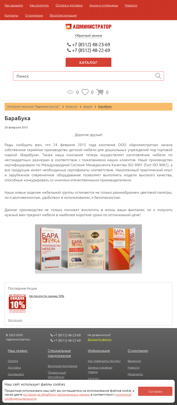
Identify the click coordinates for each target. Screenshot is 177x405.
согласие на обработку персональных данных (56, 394)
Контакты (11, 15)
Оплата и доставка (69, 5)
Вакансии (134, 361)
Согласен (155, 391)
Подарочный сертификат (57, 374)
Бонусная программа (62, 366)
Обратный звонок (88, 35)
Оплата (13, 361)
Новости (131, 5)
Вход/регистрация (63, 15)
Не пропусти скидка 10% (46, 296)
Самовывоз (16, 374)
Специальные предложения (59, 353)
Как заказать (14, 5)
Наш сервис (17, 350)
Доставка (14, 367)
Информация (99, 350)
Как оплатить (39, 5)
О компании (34, 15)
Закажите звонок (100, 339)
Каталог (88, 62)
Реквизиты (135, 374)
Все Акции (15, 320)
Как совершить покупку (104, 361)
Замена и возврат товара (100, 369)
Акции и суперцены (103, 5)
